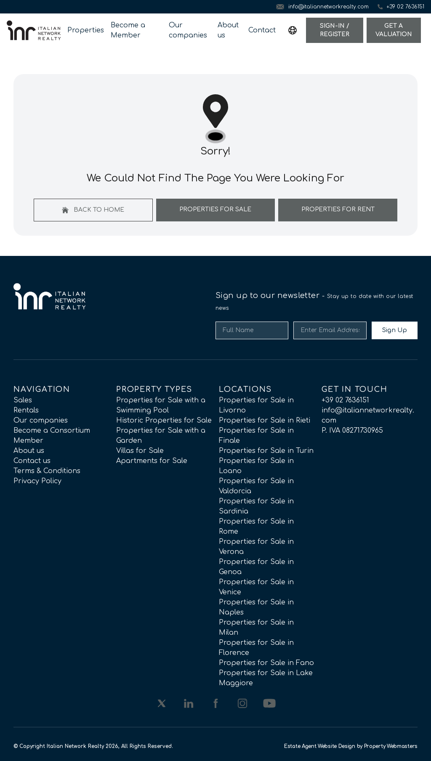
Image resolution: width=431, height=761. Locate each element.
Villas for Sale (140, 451)
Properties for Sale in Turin (266, 451)
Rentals (26, 410)
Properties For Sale (215, 209)
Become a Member (128, 30)
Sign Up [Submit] (394, 330)
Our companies (188, 30)
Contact (262, 30)
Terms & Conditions (46, 471)
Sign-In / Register (334, 30)
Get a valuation (393, 30)
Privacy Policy (37, 481)
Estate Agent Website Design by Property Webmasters (351, 746)
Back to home (93, 210)
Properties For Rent (338, 209)
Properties (85, 30)
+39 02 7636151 (345, 400)
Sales (22, 400)
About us (228, 30)
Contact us (32, 461)
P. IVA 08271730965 (352, 430)
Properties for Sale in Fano (266, 663)
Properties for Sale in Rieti (264, 420)
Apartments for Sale (151, 461)
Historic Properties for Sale (164, 420)
